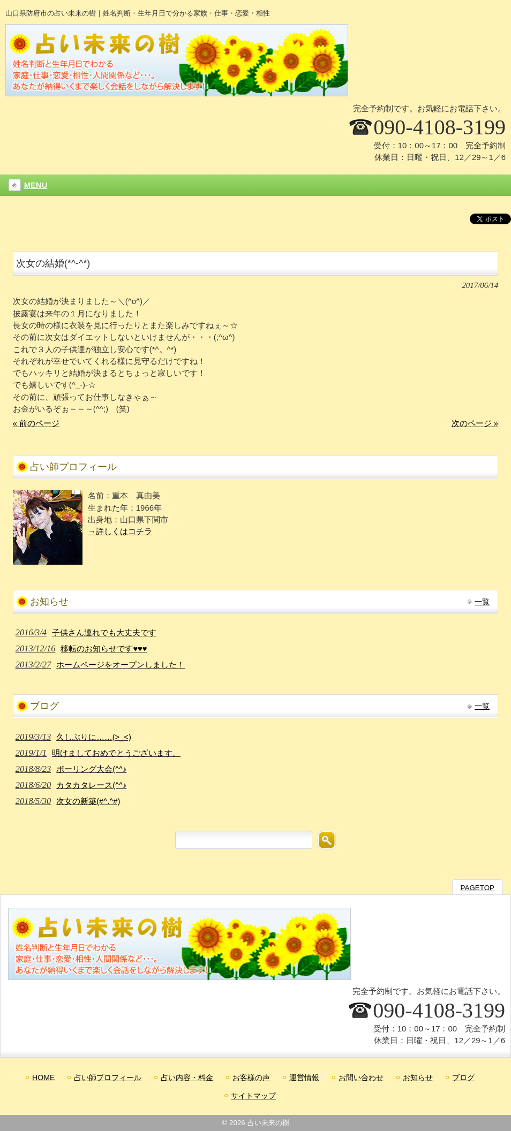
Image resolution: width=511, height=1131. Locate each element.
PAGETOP (477, 888)
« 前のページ (36, 423)
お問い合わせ (361, 1077)
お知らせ (418, 1077)
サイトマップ (253, 1095)
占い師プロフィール (107, 1077)
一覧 (482, 601)
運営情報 (304, 1077)
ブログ (463, 1077)
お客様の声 (251, 1077)
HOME (43, 1077)
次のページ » (475, 423)
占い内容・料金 (187, 1077)
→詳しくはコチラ (120, 531)
